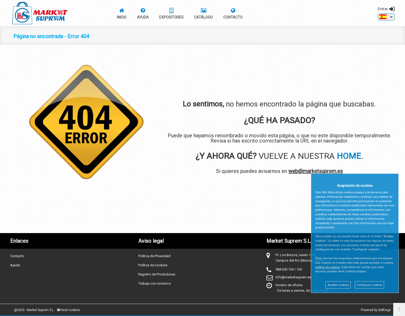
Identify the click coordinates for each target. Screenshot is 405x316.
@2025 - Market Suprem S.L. (34, 310)
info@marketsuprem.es (293, 277)
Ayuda (15, 265)
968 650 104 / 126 (289, 269)
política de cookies (327, 267)
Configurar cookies (369, 285)
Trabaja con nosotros (154, 283)
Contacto (17, 256)
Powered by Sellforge (376, 310)
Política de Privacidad (154, 256)
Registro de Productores (156, 274)
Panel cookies (68, 310)
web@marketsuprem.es (315, 171)
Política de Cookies (152, 265)
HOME (349, 156)
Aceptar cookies (338, 285)
